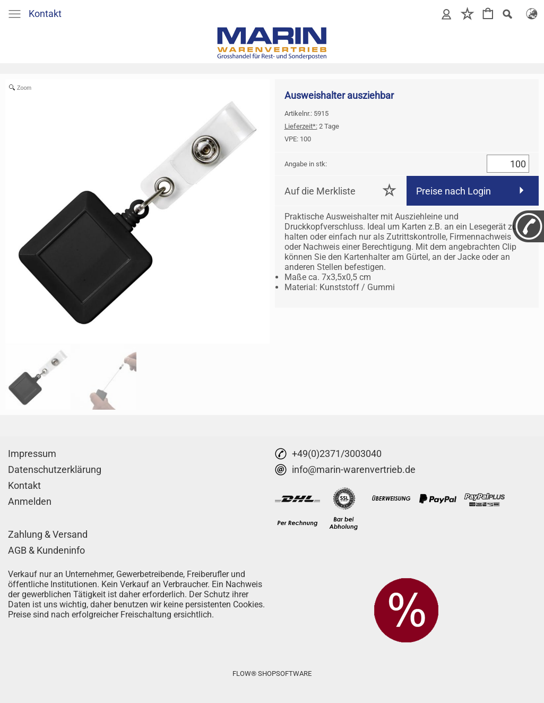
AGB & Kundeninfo (46, 550)
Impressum (32, 453)
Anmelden (29, 501)
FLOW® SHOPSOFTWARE (272, 673)
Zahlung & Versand (48, 534)
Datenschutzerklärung (54, 469)
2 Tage (311, 126)
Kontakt (45, 13)
